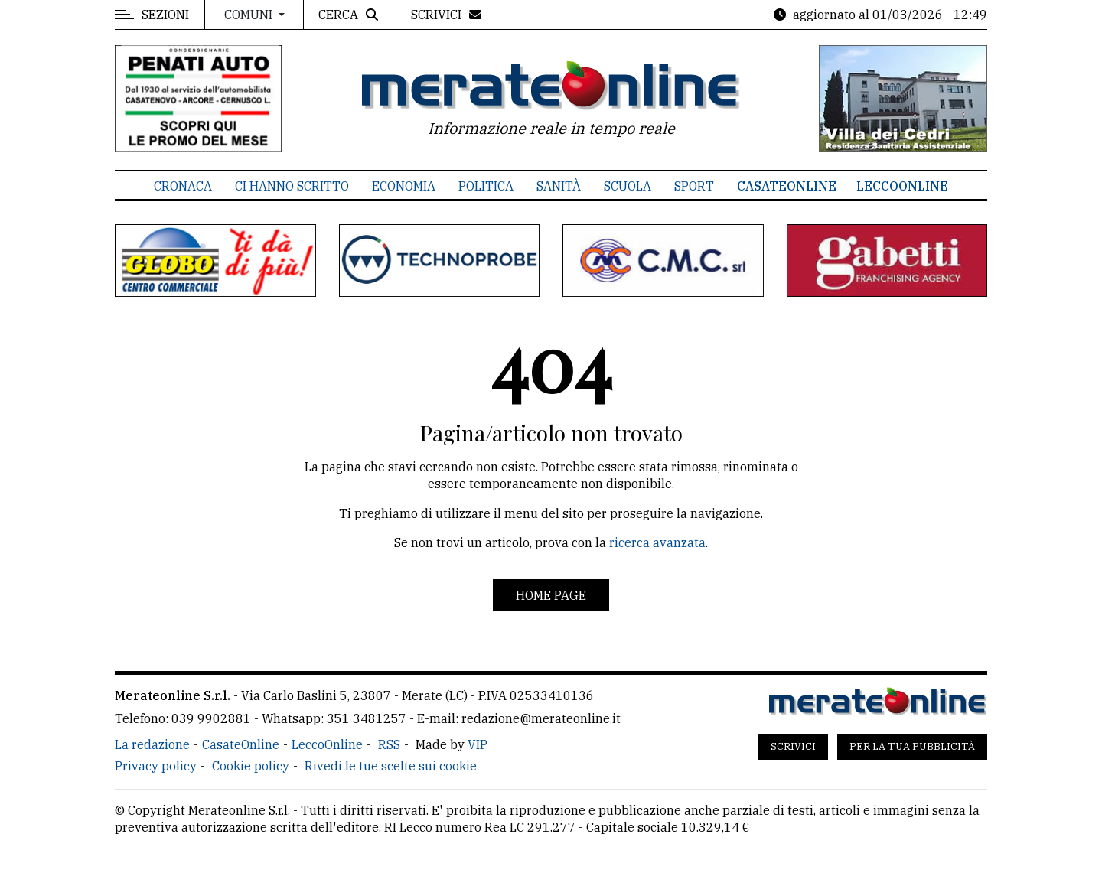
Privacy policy (156, 766)
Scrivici (793, 746)
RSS (389, 744)
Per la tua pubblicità (912, 746)
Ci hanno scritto (292, 186)
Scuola (627, 186)
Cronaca (183, 186)
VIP (477, 744)
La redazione (152, 744)
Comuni (250, 14)
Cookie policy (250, 766)
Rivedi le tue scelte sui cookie (391, 766)
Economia (403, 186)
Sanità (558, 186)
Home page (551, 595)
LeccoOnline (902, 186)
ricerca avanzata (657, 542)
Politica (486, 186)
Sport (694, 186)
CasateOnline (786, 186)
